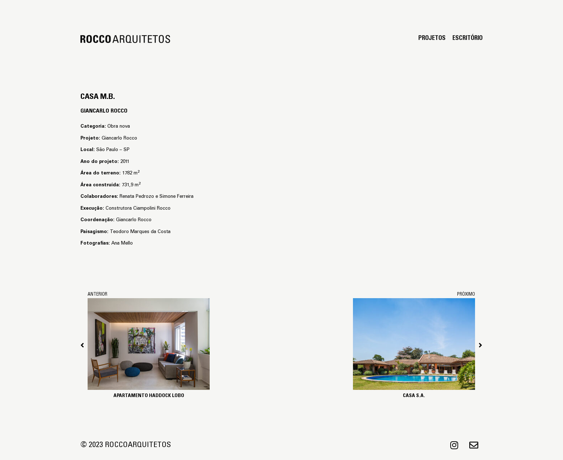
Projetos (432, 39)
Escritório (467, 39)
